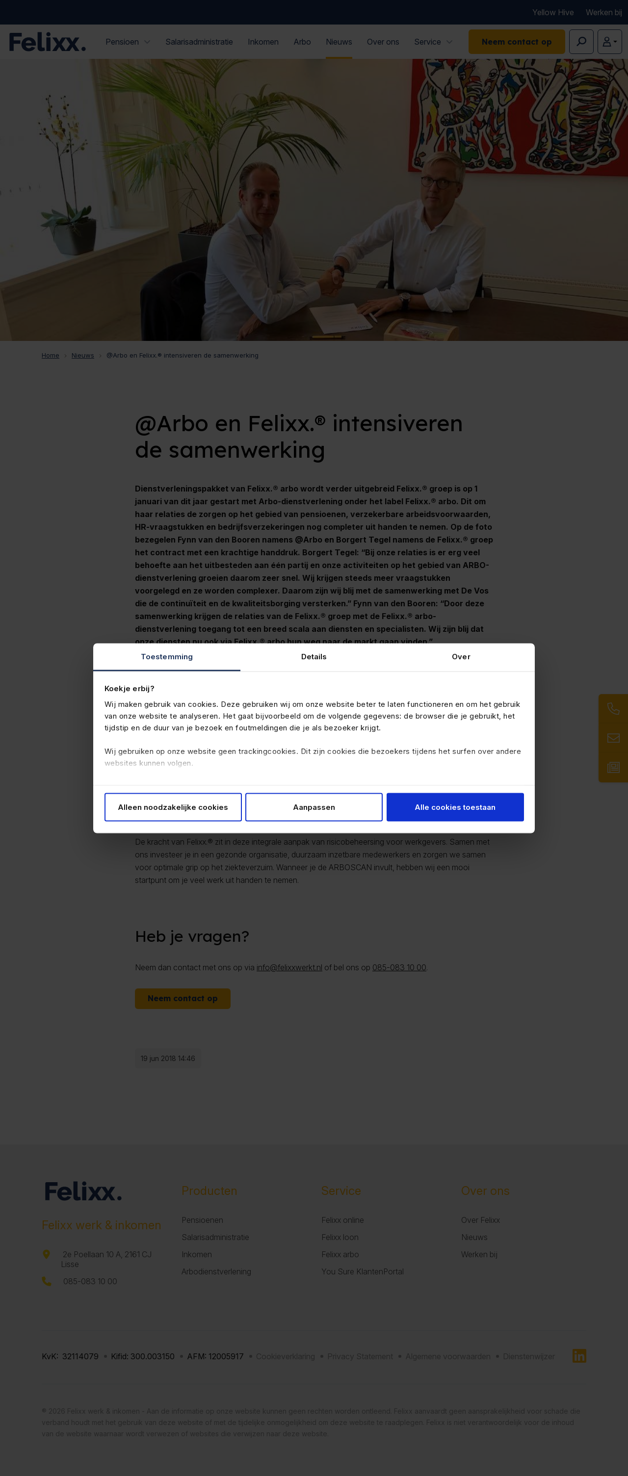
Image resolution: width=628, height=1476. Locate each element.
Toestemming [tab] (167, 656)
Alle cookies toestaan (455, 807)
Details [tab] (314, 656)
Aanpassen (314, 807)
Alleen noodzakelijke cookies (173, 807)
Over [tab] (461, 656)
